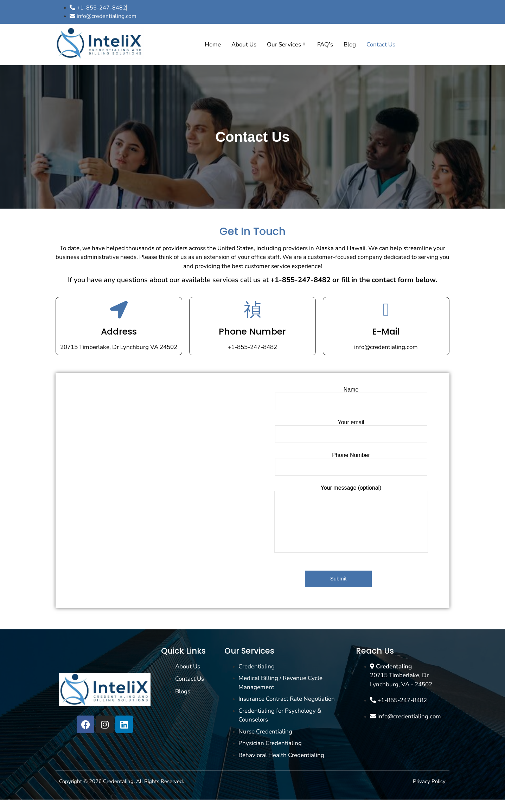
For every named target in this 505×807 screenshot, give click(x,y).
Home (213, 44)
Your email (351, 431)
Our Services (286, 44)
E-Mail (386, 331)
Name (351, 398)
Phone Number (252, 331)
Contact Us (380, 44)
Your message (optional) (351, 519)
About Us (243, 44)
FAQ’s (325, 44)
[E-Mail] (386, 309)
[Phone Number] (252, 309)
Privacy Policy (429, 781)
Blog (350, 44)
